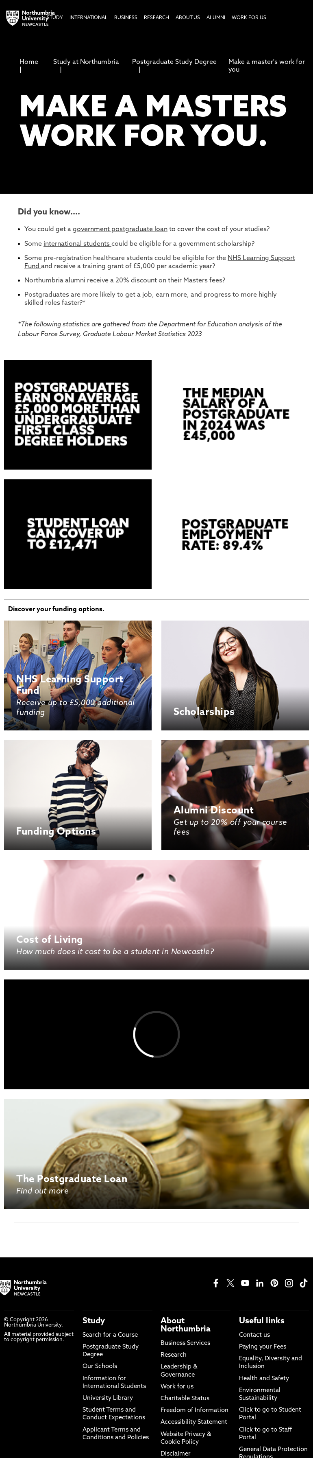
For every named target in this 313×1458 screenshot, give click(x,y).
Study (94, 1321)
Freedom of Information (194, 1411)
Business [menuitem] (125, 17)
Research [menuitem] (156, 17)
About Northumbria (186, 1325)
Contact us (254, 1335)
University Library (108, 1398)
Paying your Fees (262, 1347)
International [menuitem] (89, 17)
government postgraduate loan (120, 229)
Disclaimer (176, 1454)
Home (29, 62)
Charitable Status (185, 1399)
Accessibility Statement (194, 1422)
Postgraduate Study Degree (174, 62)
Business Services (185, 1343)
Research (174, 1355)
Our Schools (100, 1367)
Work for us (177, 1387)
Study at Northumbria (86, 62)
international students (77, 244)
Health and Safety (264, 1379)
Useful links (262, 1321)
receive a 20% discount (122, 281)
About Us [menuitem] (188, 17)
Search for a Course (110, 1335)
